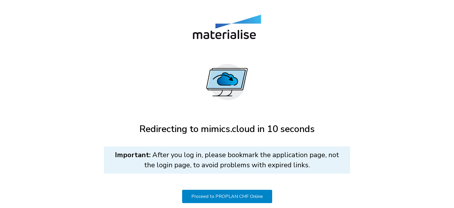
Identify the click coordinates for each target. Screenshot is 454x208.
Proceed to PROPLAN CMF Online (227, 196)
